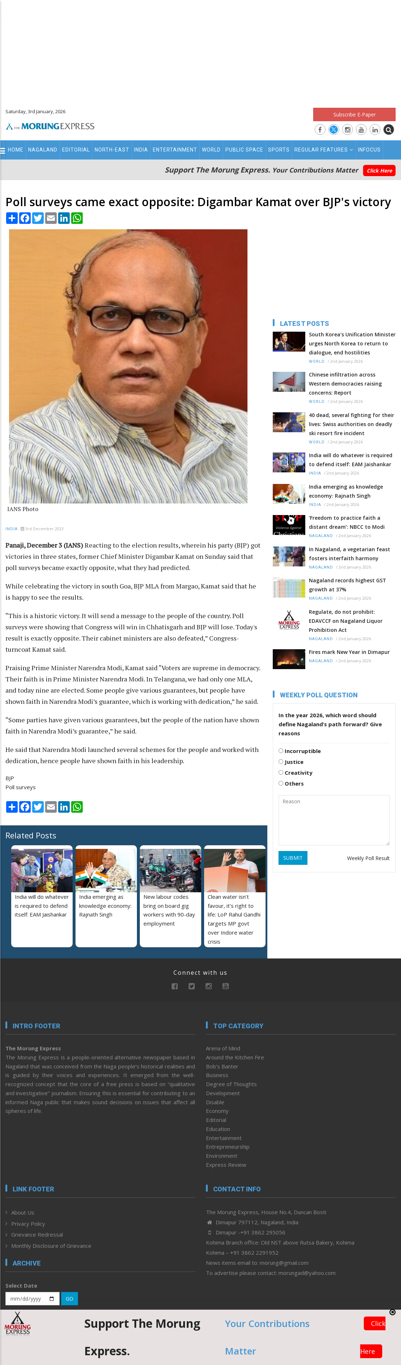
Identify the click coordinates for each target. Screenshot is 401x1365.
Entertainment (175, 150)
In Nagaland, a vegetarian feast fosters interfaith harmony (349, 554)
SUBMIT (293, 857)
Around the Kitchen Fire (235, 1057)
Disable (215, 1102)
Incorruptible (300, 750)
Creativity (295, 772)
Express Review (226, 1164)
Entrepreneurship (228, 1146)
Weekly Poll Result (368, 858)
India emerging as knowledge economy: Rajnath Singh (105, 905)
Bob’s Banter (222, 1066)
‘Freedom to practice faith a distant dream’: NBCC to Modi (347, 522)
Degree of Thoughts (231, 1084)
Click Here (379, 170)
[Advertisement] (200, 50)
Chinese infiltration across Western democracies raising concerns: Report (345, 383)
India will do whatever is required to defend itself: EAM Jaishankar (42, 905)
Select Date (21, 1285)
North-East (112, 150)
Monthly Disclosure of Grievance (51, 1245)
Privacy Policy (28, 1223)
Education (218, 1128)
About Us (22, 1212)
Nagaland (42, 150)
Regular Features (323, 150)
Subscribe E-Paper (354, 114)
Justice (291, 761)
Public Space (244, 150)
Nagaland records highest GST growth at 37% (347, 585)
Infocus (369, 150)
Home (15, 150)
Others (291, 783)
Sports (279, 150)
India (141, 150)
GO (69, 1298)
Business (217, 1075)
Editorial (76, 150)
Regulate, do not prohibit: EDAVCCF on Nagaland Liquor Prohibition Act (346, 620)
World (211, 150)
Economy (217, 1110)
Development (223, 1093)
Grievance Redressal (37, 1234)
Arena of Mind (223, 1048)
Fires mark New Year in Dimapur (349, 652)
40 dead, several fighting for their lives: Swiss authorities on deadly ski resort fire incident (351, 424)
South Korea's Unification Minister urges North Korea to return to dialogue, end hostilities (352, 343)
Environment (221, 1155)
